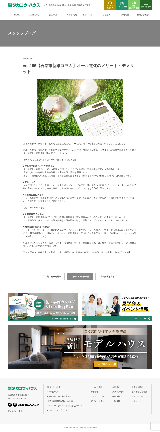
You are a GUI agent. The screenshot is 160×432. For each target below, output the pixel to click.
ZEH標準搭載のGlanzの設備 (60, 401)
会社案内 (107, 15)
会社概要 (116, 387)
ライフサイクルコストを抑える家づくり (65, 406)
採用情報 (125, 15)
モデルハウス (89, 15)
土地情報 (116, 401)
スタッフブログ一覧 (80, 276)
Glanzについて (35, 15)
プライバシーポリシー (17, 411)
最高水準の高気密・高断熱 (59, 396)
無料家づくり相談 (139, 392)
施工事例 (53, 15)
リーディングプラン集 (58, 410)
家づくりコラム (97, 401)
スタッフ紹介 (118, 392)
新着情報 (94, 392)
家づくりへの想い (54, 387)
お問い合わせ (143, 15)
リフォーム (136, 401)
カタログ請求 (137, 387)
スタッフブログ (97, 396)
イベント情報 (71, 15)
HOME (17, 15)
